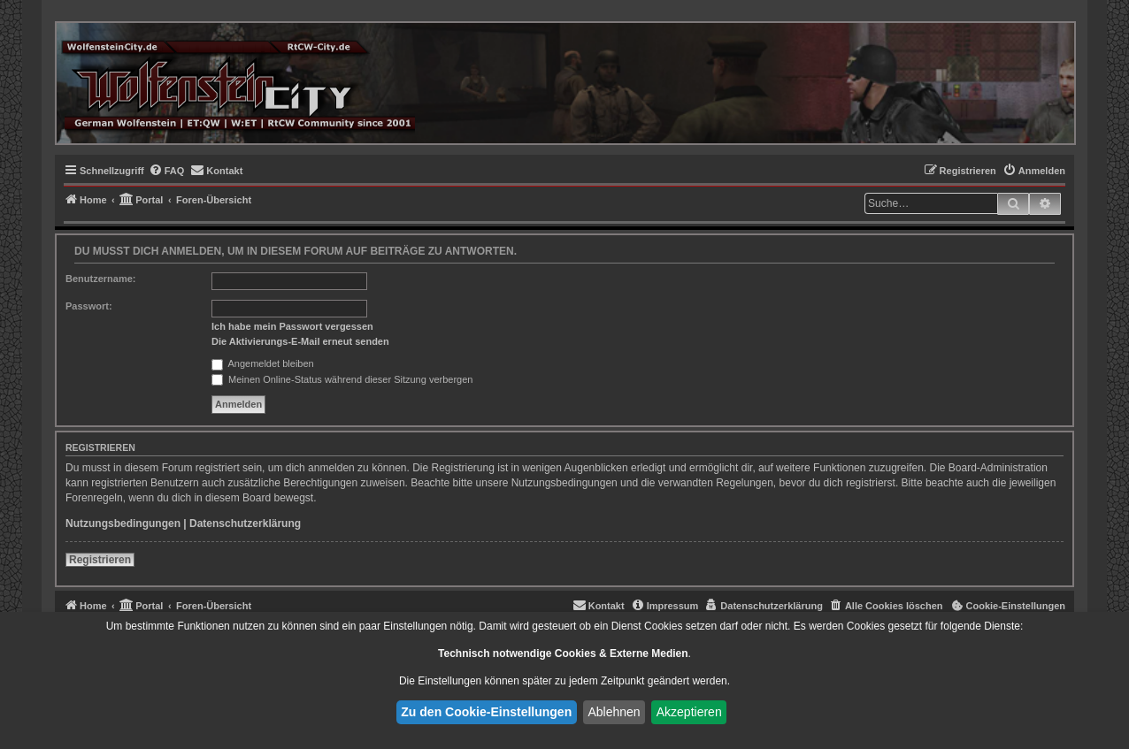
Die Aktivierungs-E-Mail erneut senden (300, 341)
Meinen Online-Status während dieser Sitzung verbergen (341, 379)
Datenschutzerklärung (245, 523)
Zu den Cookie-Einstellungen (486, 712)
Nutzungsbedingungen (122, 523)
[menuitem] (167, 170)
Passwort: (88, 306)
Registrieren (100, 560)
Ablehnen (614, 712)
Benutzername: (100, 278)
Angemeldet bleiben (262, 363)
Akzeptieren (689, 712)
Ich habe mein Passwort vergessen (292, 326)
